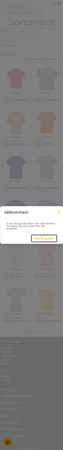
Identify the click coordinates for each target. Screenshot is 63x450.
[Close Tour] (58, 211)
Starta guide (44, 238)
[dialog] (31, 225)
